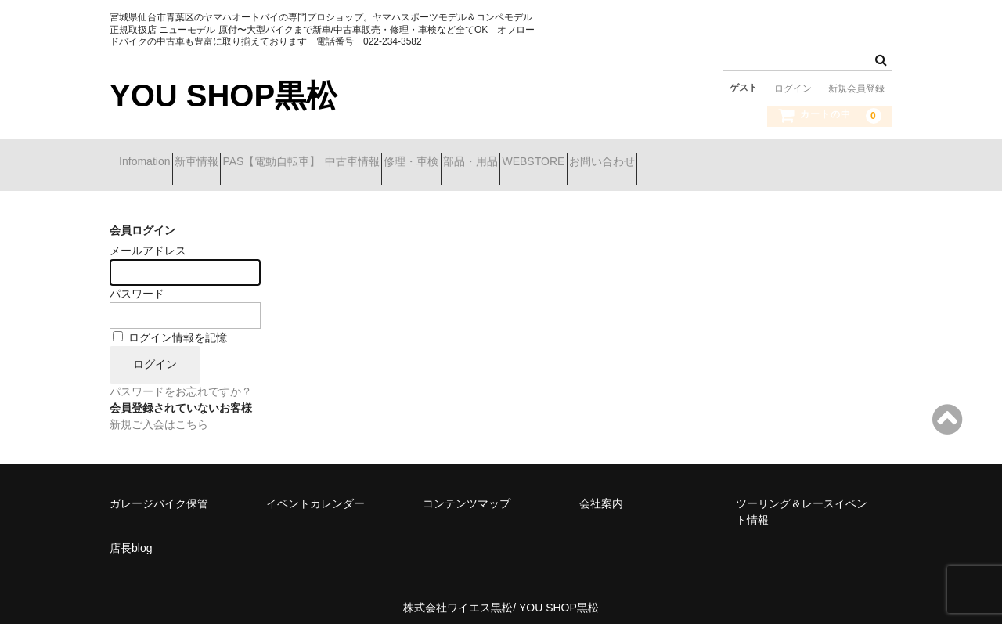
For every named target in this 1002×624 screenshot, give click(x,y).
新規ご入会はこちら (159, 412)
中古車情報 (442, 163)
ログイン (793, 88)
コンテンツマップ (466, 491)
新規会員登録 (856, 88)
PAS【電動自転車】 (334, 163)
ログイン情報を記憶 (170, 325)
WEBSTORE (707, 163)
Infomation (151, 163)
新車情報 (231, 163)
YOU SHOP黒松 (223, 95)
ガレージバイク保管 (159, 491)
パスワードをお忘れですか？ (181, 379)
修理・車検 (529, 163)
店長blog (131, 536)
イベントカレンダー (315, 491)
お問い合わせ (803, 163)
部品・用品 (616, 163)
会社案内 (601, 491)
